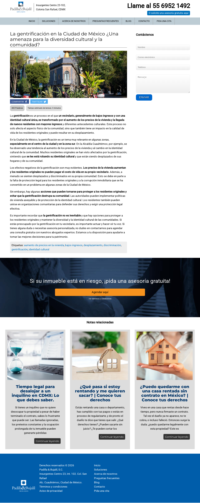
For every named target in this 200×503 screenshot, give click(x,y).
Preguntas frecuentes (105, 21)
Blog (128, 21)
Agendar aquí (100, 292)
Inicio (32, 21)
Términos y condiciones (53, 486)
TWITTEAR (39, 101)
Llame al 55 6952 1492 (158, 6)
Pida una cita (164, 21)
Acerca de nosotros (73, 21)
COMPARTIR (20, 101)
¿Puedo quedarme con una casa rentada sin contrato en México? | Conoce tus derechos (164, 393)
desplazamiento (93, 245)
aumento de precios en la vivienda (44, 245)
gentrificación (20, 249)
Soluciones (48, 21)
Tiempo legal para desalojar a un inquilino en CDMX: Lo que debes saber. (35, 393)
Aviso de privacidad (50, 491)
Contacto (144, 21)
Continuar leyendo (47, 441)
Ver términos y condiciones (100, 299)
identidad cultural (39, 249)
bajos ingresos (73, 245)
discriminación (112, 245)
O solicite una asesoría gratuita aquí (168, 13)
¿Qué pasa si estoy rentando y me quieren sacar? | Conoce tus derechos (100, 393)
